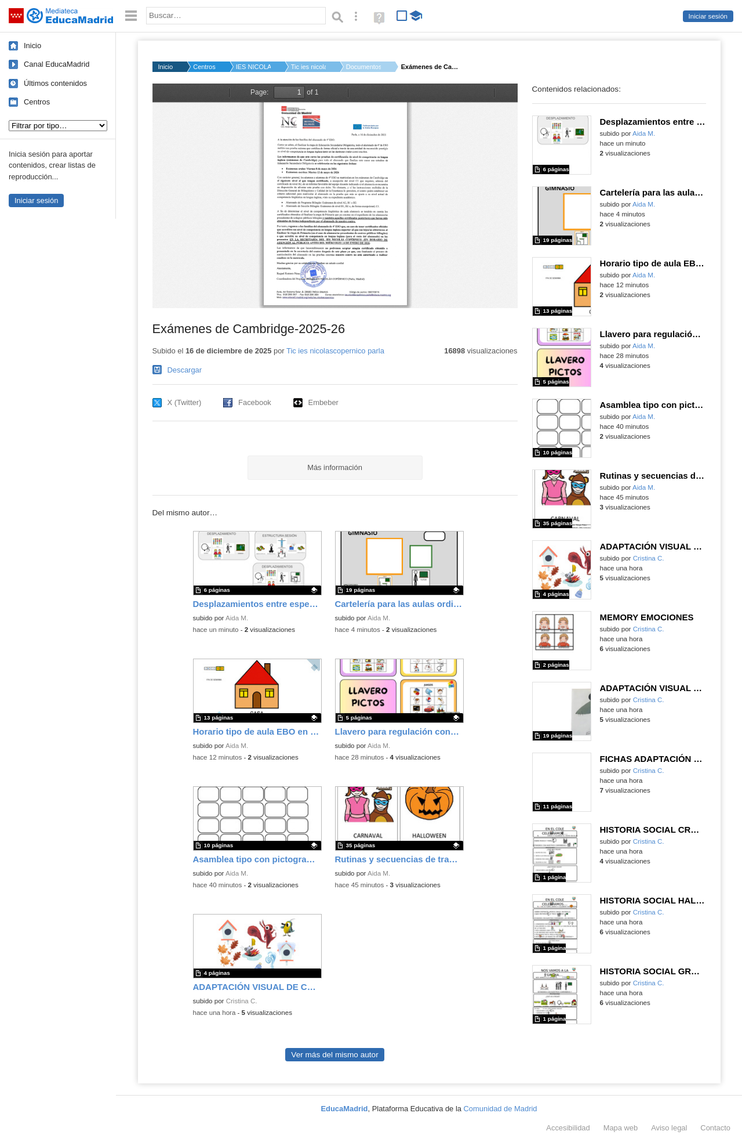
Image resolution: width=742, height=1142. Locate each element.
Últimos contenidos (55, 83)
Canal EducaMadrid (56, 64)
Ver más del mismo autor (334, 1054)
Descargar (185, 370)
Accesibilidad (568, 1127)
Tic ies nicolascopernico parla (335, 350)
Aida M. (236, 618)
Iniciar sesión (708, 16)
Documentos (363, 66)
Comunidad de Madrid (500, 1108)
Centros (37, 101)
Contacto (715, 1127)
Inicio (32, 45)
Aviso (669, 1127)
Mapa (620, 1127)
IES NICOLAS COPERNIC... (253, 66)
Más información (334, 467)
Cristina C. (241, 1001)
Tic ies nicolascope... (308, 66)
